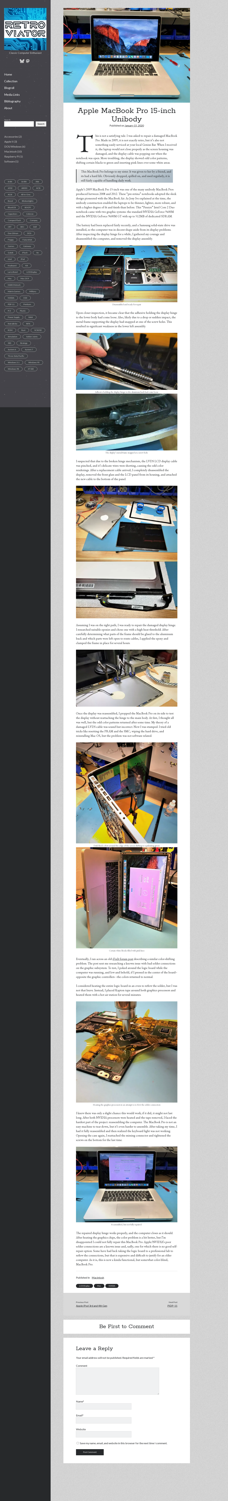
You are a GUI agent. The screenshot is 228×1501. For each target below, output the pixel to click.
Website (81, 1429)
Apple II (8, 141)
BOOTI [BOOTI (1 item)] (28, 207)
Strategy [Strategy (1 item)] (23, 343)
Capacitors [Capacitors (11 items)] (12, 214)
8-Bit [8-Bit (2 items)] (10, 181)
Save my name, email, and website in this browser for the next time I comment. (123, 1443)
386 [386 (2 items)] (37, 181)
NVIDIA (112, 1286)
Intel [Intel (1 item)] (10, 259)
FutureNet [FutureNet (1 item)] (27, 239)
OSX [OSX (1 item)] (25, 298)
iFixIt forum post (123, 959)
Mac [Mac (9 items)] (10, 278)
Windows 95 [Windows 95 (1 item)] (33, 362)
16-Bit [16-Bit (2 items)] (24, 181)
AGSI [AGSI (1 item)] (10, 194)
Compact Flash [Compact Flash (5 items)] (14, 220)
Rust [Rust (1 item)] (23, 330)
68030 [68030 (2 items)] (24, 188)
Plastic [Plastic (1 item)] (23, 311)
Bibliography (12, 101)
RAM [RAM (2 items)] (31, 317)
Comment (81, 1365)
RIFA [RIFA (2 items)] (28, 323)
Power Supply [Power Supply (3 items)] (14, 317)
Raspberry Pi (11, 156)
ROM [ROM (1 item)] (10, 330)
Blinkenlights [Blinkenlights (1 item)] (28, 201)
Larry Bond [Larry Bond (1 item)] (13, 272)
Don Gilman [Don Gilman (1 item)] (13, 233)
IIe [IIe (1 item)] (38, 252)
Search (7, 120)
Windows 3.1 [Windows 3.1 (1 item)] (13, 362)
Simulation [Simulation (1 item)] (12, 336)
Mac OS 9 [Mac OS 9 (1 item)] (25, 278)
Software (9, 161)
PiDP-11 (172, 1305)
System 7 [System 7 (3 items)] (29, 349)
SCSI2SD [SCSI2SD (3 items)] (38, 330)
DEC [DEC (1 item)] (22, 227)
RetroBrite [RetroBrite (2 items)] (12, 323)
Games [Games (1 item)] (11, 246)
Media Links (12, 94)
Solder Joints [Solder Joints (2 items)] (32, 336)
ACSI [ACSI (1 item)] (38, 188)
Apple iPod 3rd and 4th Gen (91, 1305)
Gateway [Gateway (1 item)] (27, 246)
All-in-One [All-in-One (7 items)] (25, 194)
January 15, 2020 (134, 125)
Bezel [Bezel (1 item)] (10, 201)
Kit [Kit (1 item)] (26, 265)
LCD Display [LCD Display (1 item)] (32, 272)
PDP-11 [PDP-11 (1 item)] (11, 304)
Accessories (11, 136)
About (8, 108)
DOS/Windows (13, 146)
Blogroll (9, 88)
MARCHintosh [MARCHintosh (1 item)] (14, 285)
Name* (80, 1401)
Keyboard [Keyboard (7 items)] (12, 265)
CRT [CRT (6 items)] (9, 227)
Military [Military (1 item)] (32, 291)
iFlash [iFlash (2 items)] (25, 252)
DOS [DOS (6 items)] (29, 233)
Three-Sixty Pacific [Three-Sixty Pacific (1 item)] (16, 356)
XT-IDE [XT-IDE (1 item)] (31, 369)
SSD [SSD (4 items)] (9, 343)
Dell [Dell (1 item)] (35, 227)
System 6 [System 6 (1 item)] (12, 349)
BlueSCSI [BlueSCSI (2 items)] (12, 207)
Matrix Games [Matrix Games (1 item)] (14, 291)
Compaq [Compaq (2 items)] (33, 220)
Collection (10, 81)
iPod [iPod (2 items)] (23, 259)
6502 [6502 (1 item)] (10, 188)
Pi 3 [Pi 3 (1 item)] (9, 311)
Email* (79, 1415)
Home (8, 74)
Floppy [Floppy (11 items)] (11, 239)
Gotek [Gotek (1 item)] (10, 252)
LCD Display (84, 1286)
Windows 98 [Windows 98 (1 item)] (13, 369)
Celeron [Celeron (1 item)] (30, 214)
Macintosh (10, 151)
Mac (99, 1286)
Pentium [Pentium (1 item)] (27, 304)
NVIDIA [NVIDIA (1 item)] (11, 298)
